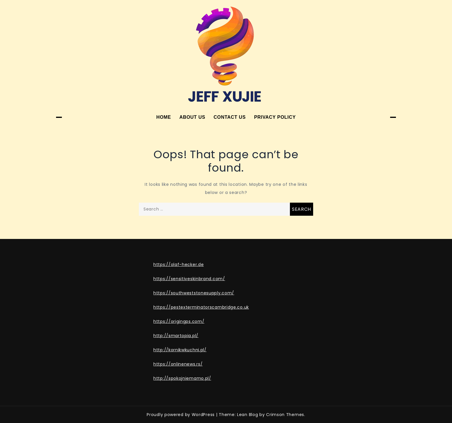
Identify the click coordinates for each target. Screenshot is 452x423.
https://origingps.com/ (178, 321)
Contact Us (230, 117)
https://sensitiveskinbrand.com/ (189, 279)
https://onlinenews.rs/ (177, 364)
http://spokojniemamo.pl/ (182, 378)
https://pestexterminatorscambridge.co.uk (201, 307)
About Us (192, 117)
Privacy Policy (275, 117)
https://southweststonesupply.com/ (193, 293)
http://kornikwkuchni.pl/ (180, 350)
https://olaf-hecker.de (178, 264)
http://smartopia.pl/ (175, 336)
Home (163, 117)
